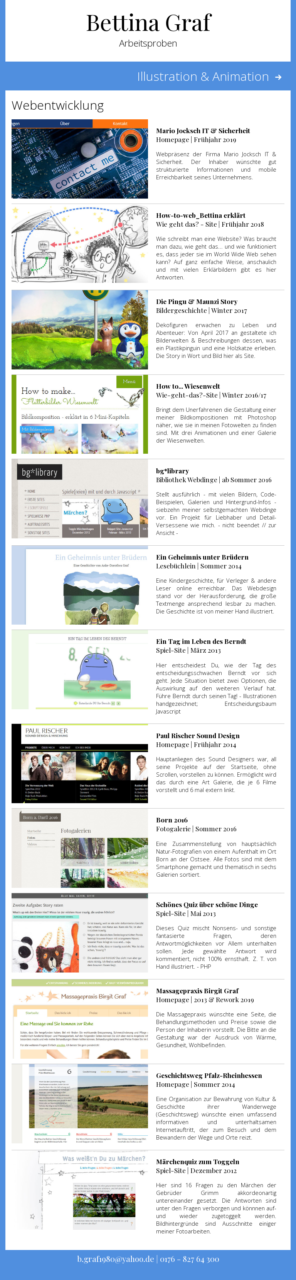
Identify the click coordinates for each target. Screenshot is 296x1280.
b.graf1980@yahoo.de (115, 1258)
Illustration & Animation (210, 76)
